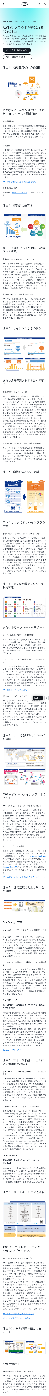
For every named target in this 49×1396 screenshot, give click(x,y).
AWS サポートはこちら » (13, 1254)
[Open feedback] (46, 698)
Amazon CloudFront (38, 791)
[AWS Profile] (45, 4)
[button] (17, 50)
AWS (4, 21)
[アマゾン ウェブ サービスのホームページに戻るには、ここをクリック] (24, 4)
